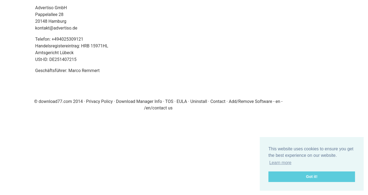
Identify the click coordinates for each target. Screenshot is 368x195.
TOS (169, 101)
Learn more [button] (280, 162)
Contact (217, 101)
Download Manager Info (139, 101)
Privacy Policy (99, 101)
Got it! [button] (311, 176)
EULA (182, 101)
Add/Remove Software (250, 101)
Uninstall (198, 101)
